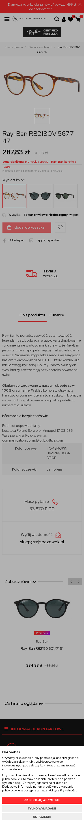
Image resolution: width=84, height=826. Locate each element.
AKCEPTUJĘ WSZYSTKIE (42, 800)
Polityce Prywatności (62, 790)
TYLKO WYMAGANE (42, 808)
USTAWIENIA (42, 816)
